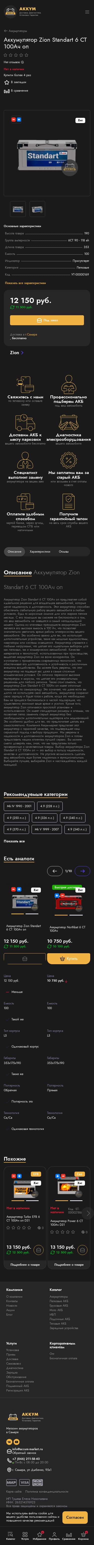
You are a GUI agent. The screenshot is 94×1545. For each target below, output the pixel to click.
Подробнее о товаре (25, 1264)
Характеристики (40, 551)
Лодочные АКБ (60, 1319)
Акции (10, 1310)
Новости (11, 1305)
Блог (9, 1314)
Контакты (12, 1301)
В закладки (15, 82)
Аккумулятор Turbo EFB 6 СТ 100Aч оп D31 (23, 1218)
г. (31, 334)
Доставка (12, 1359)
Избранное (39, 1536)
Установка (12, 1350)
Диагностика (14, 1368)
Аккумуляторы (15, 31)
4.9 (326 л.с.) (44, 818)
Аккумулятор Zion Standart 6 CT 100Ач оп (23, 927)
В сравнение (16, 91)
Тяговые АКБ (58, 1323)
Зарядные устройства (64, 1328)
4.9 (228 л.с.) (49, 806)
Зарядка (12, 1372)
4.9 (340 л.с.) (72, 818)
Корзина (83, 1536)
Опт (52, 1354)
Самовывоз (13, 1363)
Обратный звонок (24, 1453)
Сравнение (68, 1536)
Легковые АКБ (59, 1301)
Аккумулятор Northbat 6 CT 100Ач (67, 929)
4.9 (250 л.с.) (16, 818)
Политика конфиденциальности (46, 1491)
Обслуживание (16, 1377)
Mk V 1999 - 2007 (47, 829)
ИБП (53, 1314)
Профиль (54, 1536)
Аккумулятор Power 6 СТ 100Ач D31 (66, 1223)
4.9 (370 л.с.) (16, 829)
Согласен (75, 1517)
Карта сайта (14, 1491)
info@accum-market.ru (27, 1449)
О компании (14, 1296)
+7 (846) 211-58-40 (26, 1459)
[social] (9, 1442)
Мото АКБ (56, 1310)
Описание (14, 551)
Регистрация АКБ (17, 1390)
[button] (87, 1213)
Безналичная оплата (20, 1381)
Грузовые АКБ (59, 1305)
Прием (10, 1354)
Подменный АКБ (17, 1386)
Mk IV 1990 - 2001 (19, 806)
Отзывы (64, 551)
